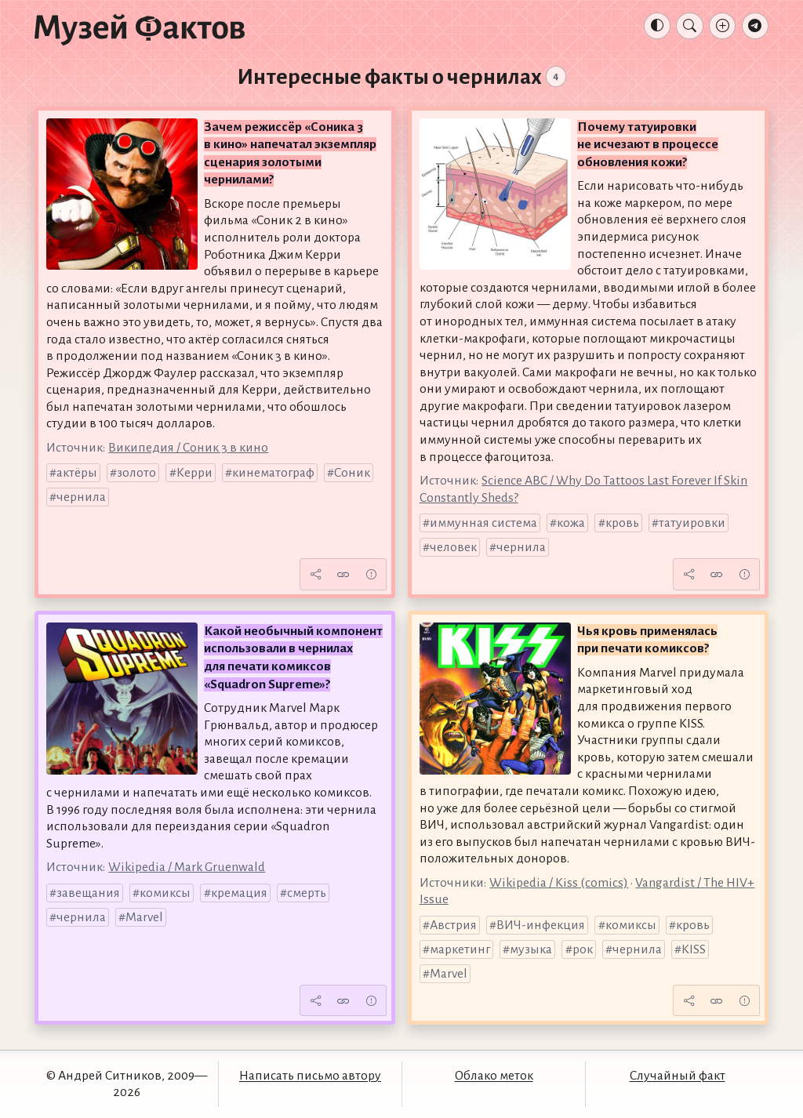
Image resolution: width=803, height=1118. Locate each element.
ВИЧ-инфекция (540, 925)
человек (453, 547)
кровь (622, 523)
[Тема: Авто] (657, 26)
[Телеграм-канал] (755, 26)
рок (582, 949)
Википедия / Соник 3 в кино (188, 448)
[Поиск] (689, 26)
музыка (531, 949)
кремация (239, 893)
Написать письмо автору (310, 1076)
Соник (352, 473)
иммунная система (483, 523)
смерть (306, 893)
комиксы (165, 893)
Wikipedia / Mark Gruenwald (186, 867)
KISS (693, 949)
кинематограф (273, 473)
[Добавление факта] (722, 26)
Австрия (453, 925)
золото (136, 473)
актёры (76, 473)
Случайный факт (677, 1076)
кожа (571, 523)
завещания (88, 893)
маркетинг (460, 949)
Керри (194, 473)
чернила (81, 497)
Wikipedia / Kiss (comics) (558, 883)
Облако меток (494, 1076)
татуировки (692, 523)
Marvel (144, 917)
